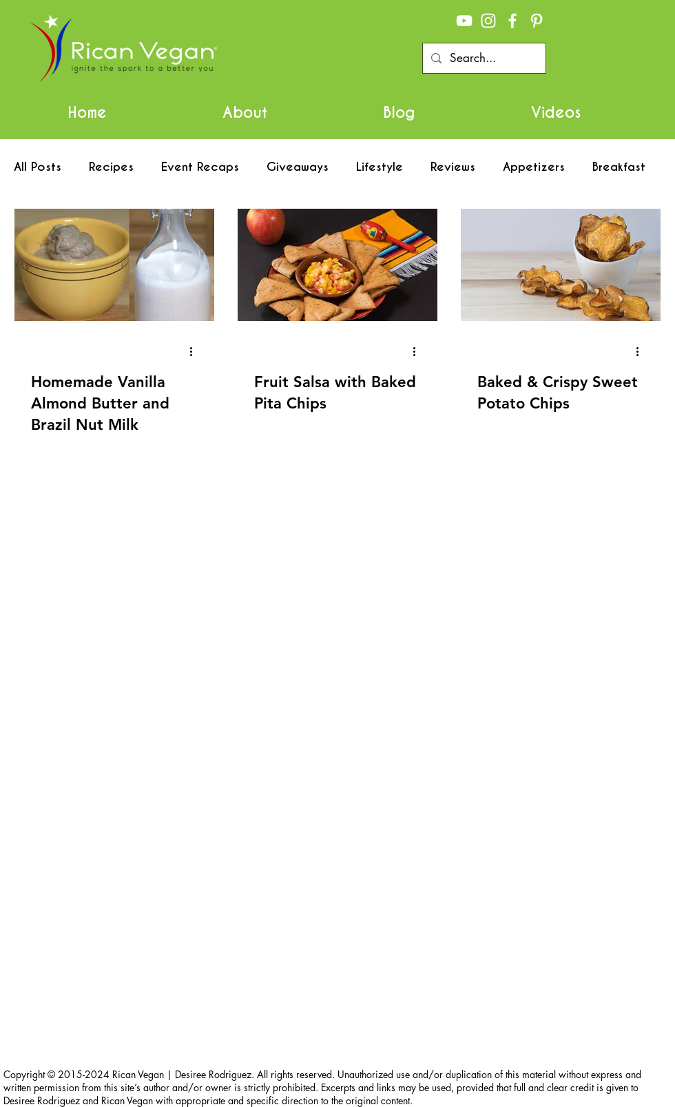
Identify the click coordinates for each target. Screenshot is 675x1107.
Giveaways (298, 167)
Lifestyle (379, 167)
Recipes (111, 167)
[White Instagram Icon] (488, 20)
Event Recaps (200, 167)
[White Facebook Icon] (512, 20)
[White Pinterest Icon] (536, 20)
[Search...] (483, 58)
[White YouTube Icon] (464, 20)
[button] (245, 112)
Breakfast (618, 167)
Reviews (452, 167)
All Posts (37, 167)
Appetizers (534, 167)
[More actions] (195, 351)
